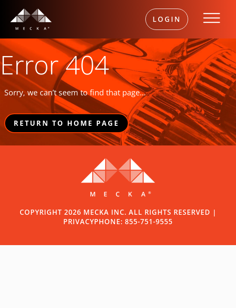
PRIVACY (78, 221)
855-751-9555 (149, 221)
